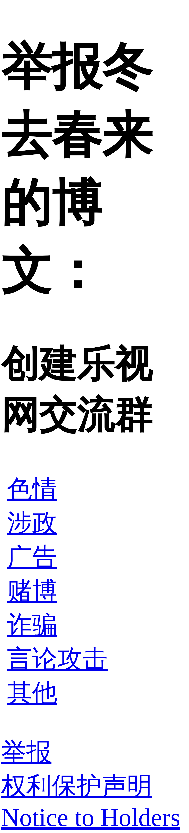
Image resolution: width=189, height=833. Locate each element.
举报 (26, 752)
